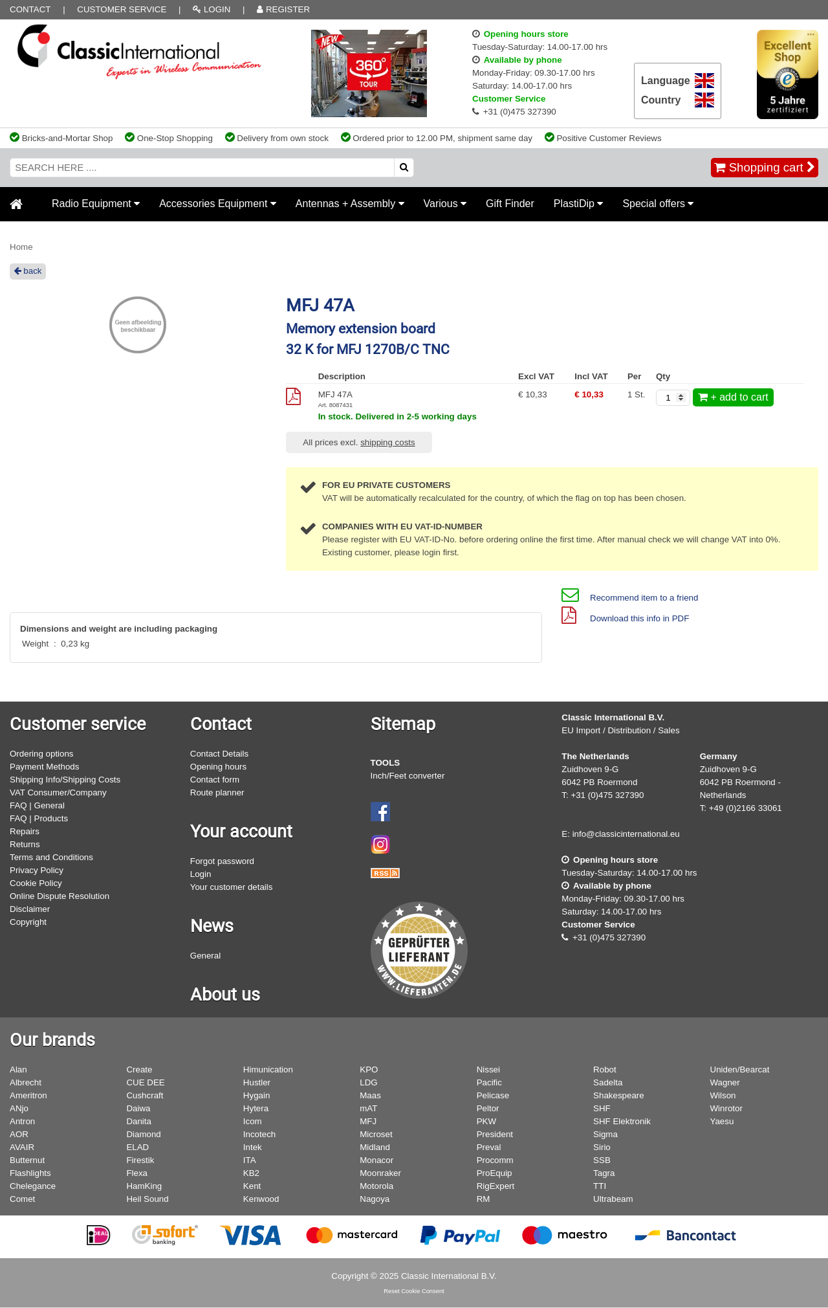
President (495, 1134)
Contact (30, 9)
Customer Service (121, 9)
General (205, 955)
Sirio (602, 1147)
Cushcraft (144, 1095)
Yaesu (722, 1121)
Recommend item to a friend (629, 598)
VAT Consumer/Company (58, 792)
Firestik (140, 1160)
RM (483, 1199)
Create (139, 1069)
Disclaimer (30, 909)
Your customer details (231, 887)
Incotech (259, 1134)
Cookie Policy (36, 883)
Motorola (376, 1186)
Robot (604, 1069)
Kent (252, 1186)
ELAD (137, 1147)
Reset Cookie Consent (414, 1291)
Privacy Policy (36, 870)
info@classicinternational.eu (626, 834)
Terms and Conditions (51, 857)
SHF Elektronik (622, 1121)
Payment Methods (44, 766)
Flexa (136, 1173)
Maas (370, 1095)
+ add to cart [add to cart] (733, 397)
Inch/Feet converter (408, 776)
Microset (376, 1134)
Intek (252, 1147)
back (28, 271)
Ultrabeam (613, 1199)
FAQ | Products (39, 818)
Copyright (28, 922)
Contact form (214, 779)
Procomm (495, 1160)
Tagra (604, 1173)
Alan (18, 1069)
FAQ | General (37, 805)
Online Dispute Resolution (59, 896)
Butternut (27, 1160)
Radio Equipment (96, 203)
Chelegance (33, 1186)
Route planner (217, 792)
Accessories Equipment (217, 203)
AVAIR (22, 1147)
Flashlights (30, 1173)
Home (21, 247)
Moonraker (380, 1173)
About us (225, 994)
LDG (368, 1082)
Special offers (657, 203)
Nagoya (374, 1199)
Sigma (605, 1134)
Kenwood (261, 1199)
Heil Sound (147, 1199)
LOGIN (211, 9)
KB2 (251, 1173)
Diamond (143, 1134)
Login (201, 874)
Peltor (488, 1108)
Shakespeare (618, 1095)
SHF (602, 1108)
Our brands (52, 1040)
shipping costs (387, 442)
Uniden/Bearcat (740, 1069)
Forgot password (222, 861)
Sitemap (403, 724)
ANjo (19, 1108)
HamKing (144, 1186)
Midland (375, 1147)
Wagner (725, 1082)
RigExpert (496, 1186)
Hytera (255, 1108)
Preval (489, 1147)
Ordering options (42, 754)
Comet (22, 1199)
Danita (138, 1121)
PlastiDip (579, 203)
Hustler (256, 1082)
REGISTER (283, 9)
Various (445, 203)
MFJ (368, 1121)
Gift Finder (510, 203)
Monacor (376, 1160)
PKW (486, 1121)
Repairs (24, 831)
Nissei (488, 1069)
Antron (22, 1121)
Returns (25, 844)
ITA (249, 1160)
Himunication (268, 1069)
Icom (252, 1121)
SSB (602, 1160)
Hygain (256, 1095)
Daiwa (138, 1108)
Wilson (723, 1095)
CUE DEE (145, 1082)
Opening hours (218, 766)
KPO (369, 1069)
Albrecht (25, 1082)
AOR (19, 1134)
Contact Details (219, 754)
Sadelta (607, 1082)
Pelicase (493, 1095)
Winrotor (726, 1108)
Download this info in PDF (625, 618)
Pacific (489, 1082)
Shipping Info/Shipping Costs (65, 779)
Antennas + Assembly (350, 203)
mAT (368, 1108)
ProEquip (494, 1173)
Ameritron (28, 1095)
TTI (599, 1186)
